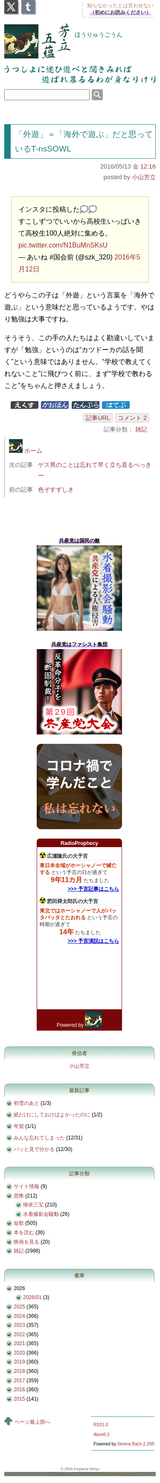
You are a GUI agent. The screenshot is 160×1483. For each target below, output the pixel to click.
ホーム (25, 450)
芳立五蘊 (31, 35)
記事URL (98, 417)
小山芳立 (144, 177)
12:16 (148, 166)
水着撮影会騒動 (41, 1214)
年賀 (19, 1126)
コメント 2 (132, 417)
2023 (19, 1325)
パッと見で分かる (34, 1149)
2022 (19, 1334)
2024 (19, 1316)
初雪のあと (26, 1103)
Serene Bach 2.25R (135, 1444)
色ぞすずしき (56, 489)
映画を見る (26, 1242)
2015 (19, 1399)
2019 (19, 1362)
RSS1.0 (100, 1424)
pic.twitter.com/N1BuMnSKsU (63, 245)
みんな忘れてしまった (39, 1138)
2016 (19, 1390)
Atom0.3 (101, 1434)
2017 (19, 1381)
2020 (19, 1353)
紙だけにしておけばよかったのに (52, 1115)
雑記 (141, 429)
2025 (19, 1307)
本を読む (24, 1232)
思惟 (19, 1196)
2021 (19, 1343)
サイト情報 (26, 1186)
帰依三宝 (33, 1205)
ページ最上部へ (32, 1422)
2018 (19, 1371)
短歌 (19, 1223)
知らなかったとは (120, 6)
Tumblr (28, 4)
